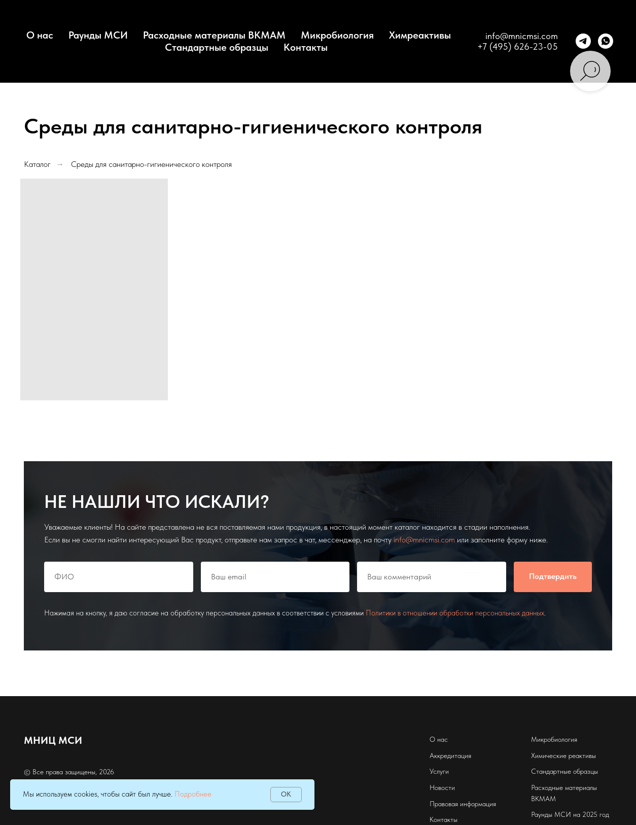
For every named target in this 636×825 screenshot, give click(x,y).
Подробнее (192, 794)
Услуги (439, 771)
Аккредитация (450, 755)
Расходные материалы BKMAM (214, 35)
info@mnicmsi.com (521, 35)
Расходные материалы (564, 787)
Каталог (37, 164)
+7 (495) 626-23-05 (517, 46)
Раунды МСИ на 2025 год (570, 814)
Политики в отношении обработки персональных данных (455, 612)
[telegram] (583, 41)
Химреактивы (420, 35)
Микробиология (337, 35)
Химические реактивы (563, 755)
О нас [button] (39, 35)
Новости (442, 787)
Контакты (306, 47)
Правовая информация (463, 804)
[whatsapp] (605, 41)
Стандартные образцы (216, 47)
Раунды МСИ (98, 35)
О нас (439, 739)
